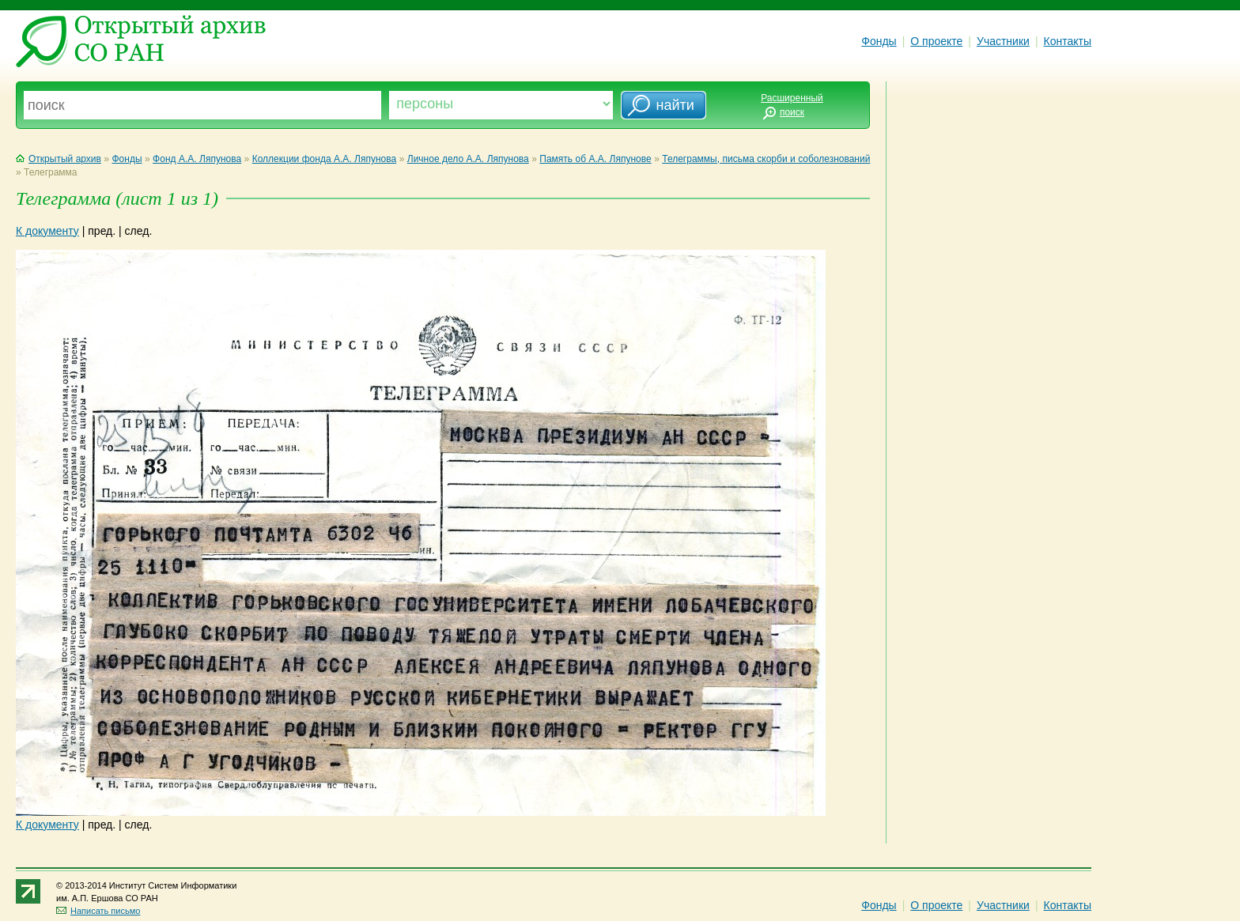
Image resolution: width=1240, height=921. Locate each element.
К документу (47, 231)
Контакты (1067, 41)
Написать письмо (98, 910)
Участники (1003, 41)
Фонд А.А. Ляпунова (197, 158)
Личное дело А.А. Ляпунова (468, 158)
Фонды (878, 41)
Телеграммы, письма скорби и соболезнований (766, 158)
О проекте (936, 41)
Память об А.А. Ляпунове (595, 158)
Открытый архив (58, 158)
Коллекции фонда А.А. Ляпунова (324, 158)
